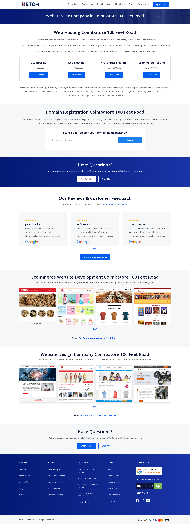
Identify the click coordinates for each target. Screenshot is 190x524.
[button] (94, 249)
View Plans (76, 74)
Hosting (119, 4)
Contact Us (111, 469)
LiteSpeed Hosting (55, 495)
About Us (23, 469)
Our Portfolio (24, 482)
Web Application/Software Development (87, 485)
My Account (160, 4)
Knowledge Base (113, 482)
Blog (21, 488)
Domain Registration (56, 469)
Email (131, 4)
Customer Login (113, 476)
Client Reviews (25, 476)
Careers (22, 495)
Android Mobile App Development (85, 494)
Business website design (109, 87)
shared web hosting (47, 39)
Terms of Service (113, 495)
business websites (62, 359)
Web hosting (40, 87)
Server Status (112, 488)
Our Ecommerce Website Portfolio (98, 338)
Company (142, 4)
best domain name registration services (55, 119)
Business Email (83, 502)
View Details (38, 74)
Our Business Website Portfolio (98, 415)
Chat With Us (86, 179)
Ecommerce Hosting (56, 482)
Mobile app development (136, 87)
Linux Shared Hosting (56, 476)
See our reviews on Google (114, 204)
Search (130, 140)
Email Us (106, 179)
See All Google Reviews (95, 257)
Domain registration (56, 87)
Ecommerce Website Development (85, 470)
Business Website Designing (88, 478)
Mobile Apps (103, 4)
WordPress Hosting (55, 488)
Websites (87, 4)
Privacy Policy (112, 501)
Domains (72, 4)
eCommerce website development (81, 87)
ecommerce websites (62, 282)
